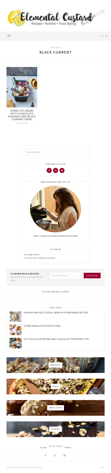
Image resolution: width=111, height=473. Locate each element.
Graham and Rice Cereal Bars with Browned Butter (56, 312)
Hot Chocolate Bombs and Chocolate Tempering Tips (56, 339)
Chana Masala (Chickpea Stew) (42, 326)
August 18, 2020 (22, 123)
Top (102, 467)
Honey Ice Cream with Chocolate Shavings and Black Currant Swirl (22, 115)
